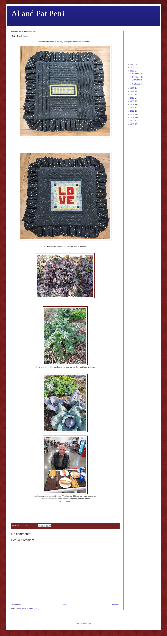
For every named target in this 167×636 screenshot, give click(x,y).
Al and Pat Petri (38, 13)
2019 (132, 98)
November (136, 77)
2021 (132, 91)
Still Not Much (137, 80)
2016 (132, 108)
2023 (132, 71)
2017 (132, 104)
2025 (132, 64)
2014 (132, 114)
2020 (132, 95)
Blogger (88, 624)
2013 (132, 118)
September (136, 84)
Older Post (115, 605)
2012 (132, 121)
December (136, 74)
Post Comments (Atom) (30, 609)
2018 (132, 101)
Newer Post (16, 605)
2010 (132, 124)
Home (65, 605)
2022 (132, 88)
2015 (132, 111)
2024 (132, 68)
